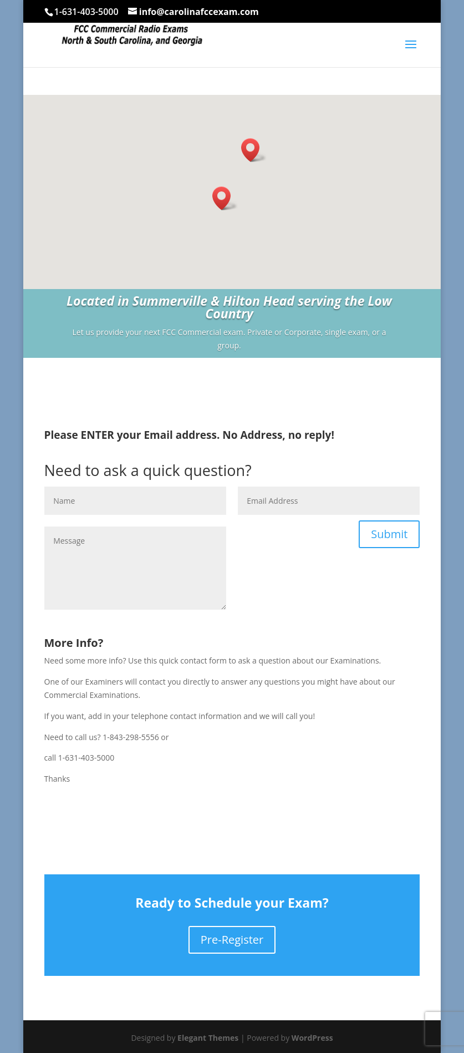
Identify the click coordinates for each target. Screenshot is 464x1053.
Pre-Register (232, 939)
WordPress (312, 1037)
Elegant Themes (207, 1037)
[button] (225, 198)
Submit (389, 533)
